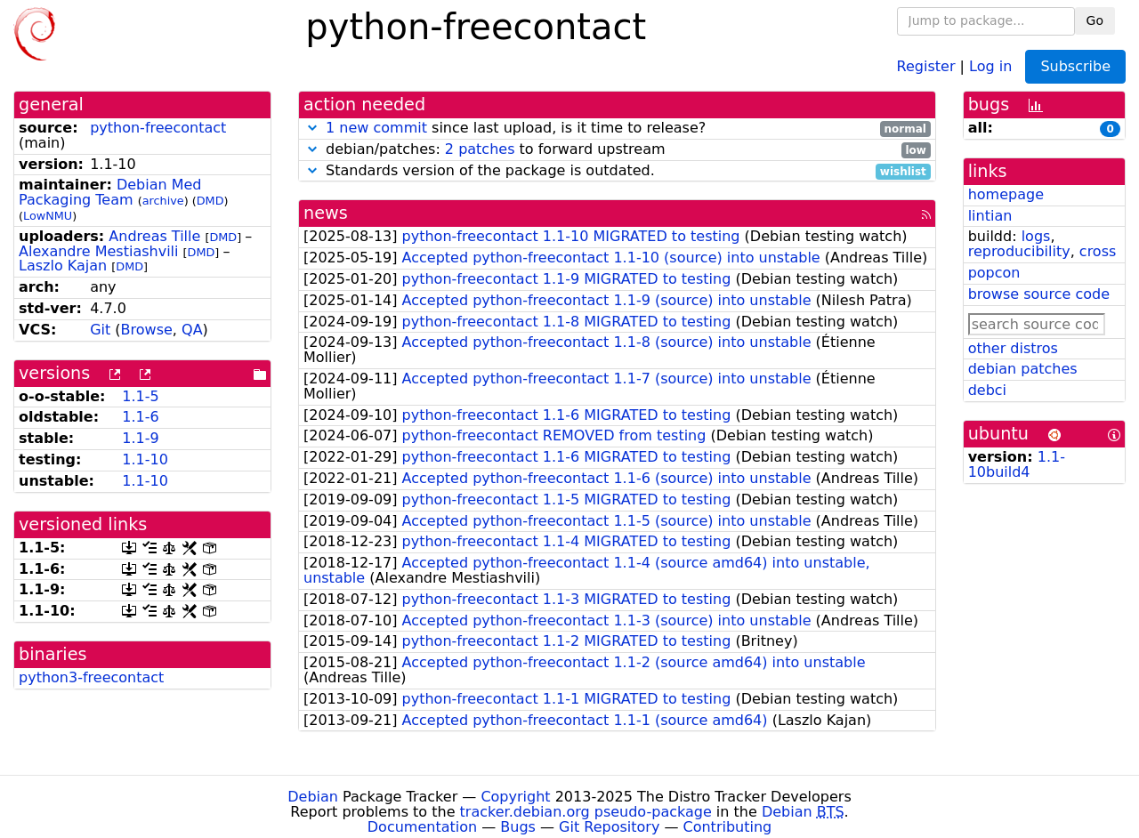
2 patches (480, 149)
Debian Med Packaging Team (110, 192)
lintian (990, 215)
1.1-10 (145, 459)
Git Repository (609, 826)
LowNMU (47, 215)
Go (1094, 20)
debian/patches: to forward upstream (617, 149)
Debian (312, 796)
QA (192, 329)
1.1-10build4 (1016, 464)
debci (987, 390)
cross (1097, 251)
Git (100, 329)
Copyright (515, 796)
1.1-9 (140, 438)
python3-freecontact (91, 677)
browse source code (1039, 294)
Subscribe (1075, 66)
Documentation (422, 826)
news (325, 213)
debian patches (1023, 368)
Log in (990, 65)
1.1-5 (140, 396)
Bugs (518, 826)
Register (926, 65)
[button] (312, 127)
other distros (1013, 348)
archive (163, 200)
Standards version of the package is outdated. (617, 171)
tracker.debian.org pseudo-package (586, 811)
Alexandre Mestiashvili (98, 251)
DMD (210, 200)
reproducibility (1019, 251)
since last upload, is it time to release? (617, 128)
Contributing (727, 826)
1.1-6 (140, 416)
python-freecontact (158, 127)
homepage (1006, 194)
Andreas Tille (154, 236)
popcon (994, 272)
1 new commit (376, 127)
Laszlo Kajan (63, 265)
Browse (147, 329)
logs (1036, 236)
